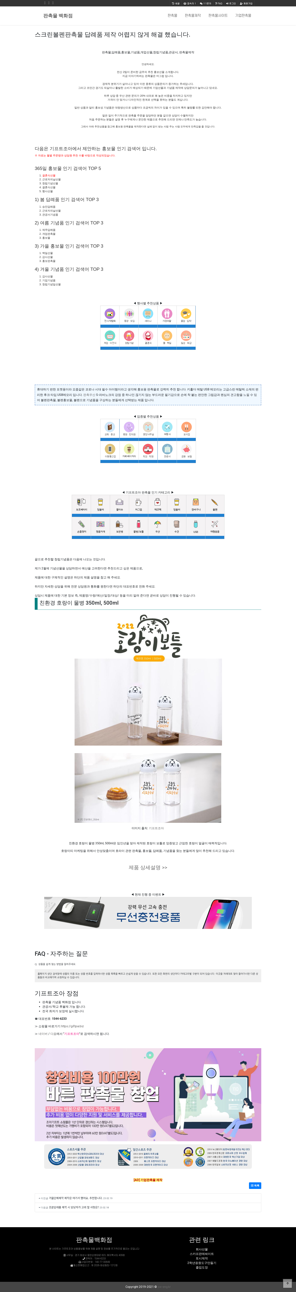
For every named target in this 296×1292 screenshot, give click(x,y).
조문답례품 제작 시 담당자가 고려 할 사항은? (74, 1207)
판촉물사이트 (218, 16)
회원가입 (246, 3)
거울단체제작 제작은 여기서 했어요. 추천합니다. (76, 1198)
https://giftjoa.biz (72, 1026)
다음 (53, 1034)
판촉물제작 (193, 16)
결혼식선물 (48, 175)
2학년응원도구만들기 (201, 1263)
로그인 (231, 3)
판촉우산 (89, 395)
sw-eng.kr (164, 1287)
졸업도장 (202, 1267)
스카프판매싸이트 (202, 1254)
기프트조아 (156, 828)
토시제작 (202, 1258)
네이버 (43, 1034)
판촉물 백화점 (58, 15)
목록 (255, 1185)
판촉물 (172, 16)
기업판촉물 (243, 16)
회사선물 (202, 1249)
